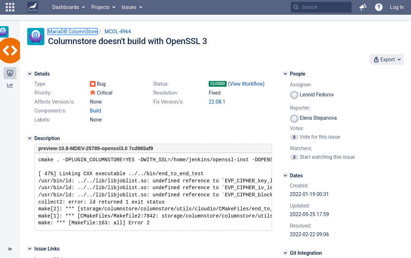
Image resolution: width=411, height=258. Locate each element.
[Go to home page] (33, 7)
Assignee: (301, 84)
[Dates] (285, 175)
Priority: (43, 93)
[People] (285, 73)
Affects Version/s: (54, 102)
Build (95, 111)
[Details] (29, 73)
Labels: (42, 120)
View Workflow (246, 84)
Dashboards (65, 7)
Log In (397, 7)
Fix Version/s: (168, 102)
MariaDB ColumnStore (72, 31)
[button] (10, 7)
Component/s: (50, 111)
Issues (129, 7)
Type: (40, 84)
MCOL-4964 (118, 31)
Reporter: (300, 108)
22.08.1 (217, 102)
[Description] (29, 138)
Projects (100, 7)
